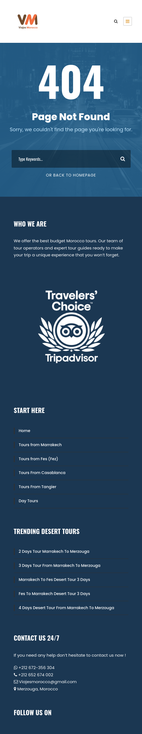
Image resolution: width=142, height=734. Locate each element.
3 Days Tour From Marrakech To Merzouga (59, 565)
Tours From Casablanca (42, 472)
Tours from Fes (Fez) (38, 459)
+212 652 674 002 (35, 675)
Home (24, 430)
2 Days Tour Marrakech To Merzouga (54, 551)
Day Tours (28, 501)
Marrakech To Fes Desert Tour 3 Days (54, 579)
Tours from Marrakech (40, 445)
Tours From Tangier (37, 487)
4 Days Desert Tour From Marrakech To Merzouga (66, 608)
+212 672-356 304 (37, 667)
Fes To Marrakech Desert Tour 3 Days (54, 593)
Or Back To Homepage (71, 175)
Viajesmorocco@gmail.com (48, 682)
